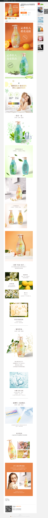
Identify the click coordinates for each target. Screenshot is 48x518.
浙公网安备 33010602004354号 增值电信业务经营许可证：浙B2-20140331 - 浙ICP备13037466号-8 (20, 516)
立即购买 (24, 13)
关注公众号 (42, 4)
